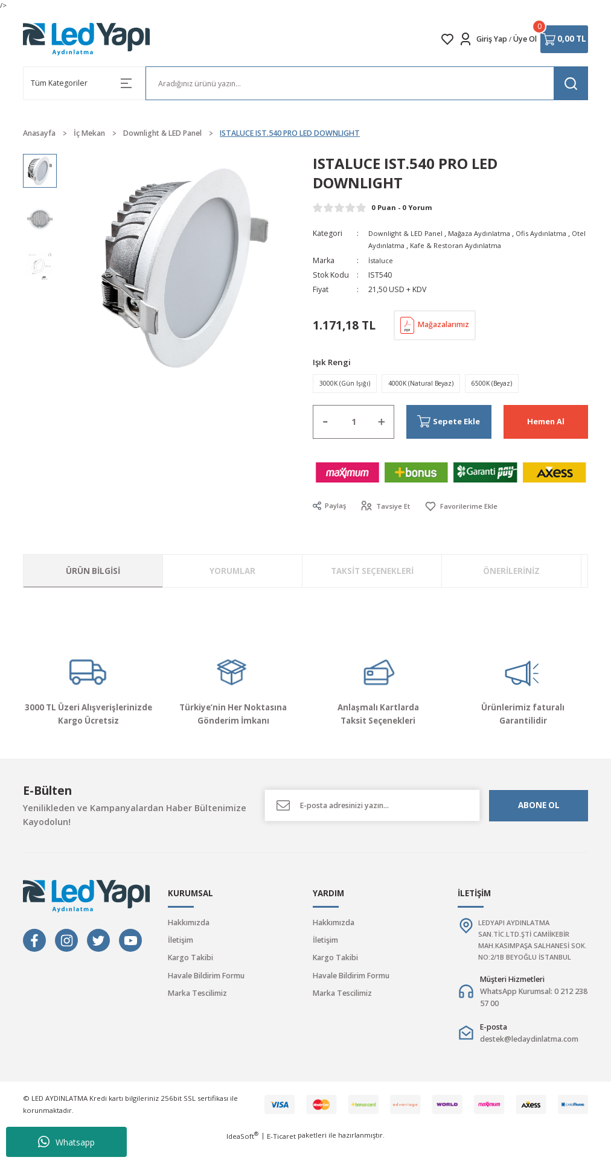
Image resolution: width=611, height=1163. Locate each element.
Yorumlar (232, 574)
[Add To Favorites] (465, 509)
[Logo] (87, 39)
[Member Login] (465, 39)
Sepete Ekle (439, 424)
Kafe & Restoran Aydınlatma (477, 245)
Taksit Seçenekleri (372, 574)
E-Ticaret (281, 1154)
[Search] (367, 83)
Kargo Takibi (190, 961)
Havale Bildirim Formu (206, 978)
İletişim (180, 943)
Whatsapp (66, 1142)
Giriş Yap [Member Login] (491, 39)
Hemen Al (546, 424)
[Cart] (564, 39)
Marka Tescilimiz (197, 996)
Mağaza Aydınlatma (486, 233)
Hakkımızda (189, 925)
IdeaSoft (242, 1154)
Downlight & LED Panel (407, 233)
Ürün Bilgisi (93, 574)
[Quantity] (353, 425)
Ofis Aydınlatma (553, 233)
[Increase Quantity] (381, 425)
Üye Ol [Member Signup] (525, 39)
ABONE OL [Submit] (539, 808)
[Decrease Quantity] (325, 425)
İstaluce (381, 260)
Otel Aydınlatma (396, 245)
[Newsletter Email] (372, 809)
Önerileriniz (511, 574)
